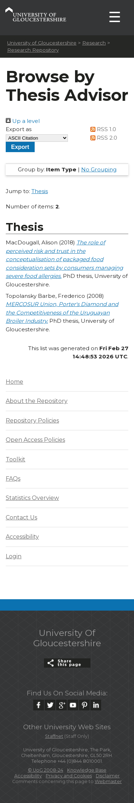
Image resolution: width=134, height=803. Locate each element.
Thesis (39, 191)
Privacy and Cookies (69, 775)
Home (14, 381)
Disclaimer (108, 775)
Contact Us (21, 517)
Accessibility (22, 536)
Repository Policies (32, 420)
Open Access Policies (35, 439)
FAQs (13, 478)
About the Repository (37, 401)
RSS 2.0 (102, 137)
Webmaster (108, 781)
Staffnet (54, 736)
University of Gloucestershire (41, 43)
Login (13, 556)
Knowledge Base (86, 770)
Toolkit (15, 459)
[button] (20, 147)
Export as (18, 129)
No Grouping (98, 169)
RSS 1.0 (102, 129)
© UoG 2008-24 (45, 770)
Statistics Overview (32, 497)
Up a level (23, 121)
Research (94, 43)
